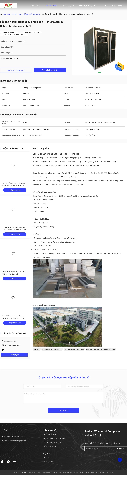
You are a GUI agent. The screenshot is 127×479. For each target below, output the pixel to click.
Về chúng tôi (68, 6)
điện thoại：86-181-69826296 (12, 437)
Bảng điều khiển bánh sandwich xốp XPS (100, 349)
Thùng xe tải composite (31, 14)
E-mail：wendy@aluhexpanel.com (13, 441)
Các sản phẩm (51, 6)
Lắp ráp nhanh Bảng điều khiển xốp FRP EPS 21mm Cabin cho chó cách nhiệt (14, 230)
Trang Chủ (35, 6)
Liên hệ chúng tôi (87, 6)
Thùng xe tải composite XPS (74, 349)
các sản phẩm (17, 14)
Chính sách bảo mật (19, 472)
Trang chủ (6, 14)
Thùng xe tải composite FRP (52, 349)
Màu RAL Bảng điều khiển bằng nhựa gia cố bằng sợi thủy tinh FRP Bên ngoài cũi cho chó (14, 185)
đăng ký (120, 448)
